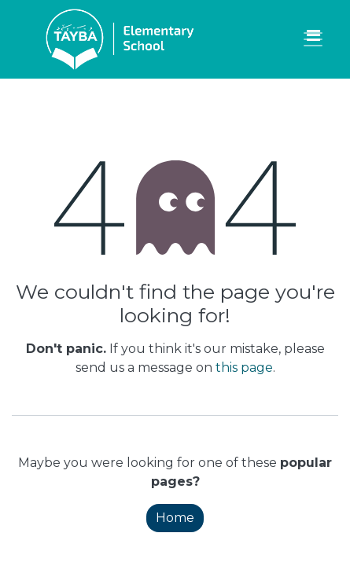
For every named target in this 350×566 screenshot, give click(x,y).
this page (244, 367)
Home (175, 517)
